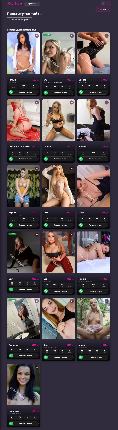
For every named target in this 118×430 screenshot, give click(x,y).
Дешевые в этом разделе (19, 19)
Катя (45, 213)
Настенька (14, 411)
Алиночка (13, 345)
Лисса (81, 213)
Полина (82, 146)
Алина (81, 345)
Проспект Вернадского (54, 82)
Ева (45, 279)
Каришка (47, 146)
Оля (45, 80)
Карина (12, 213)
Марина (82, 279)
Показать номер (25, 92)
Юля (45, 345)
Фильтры (103, 9)
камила (82, 80)
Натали (12, 80)
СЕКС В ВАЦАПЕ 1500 (19, 146)
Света (12, 279)
